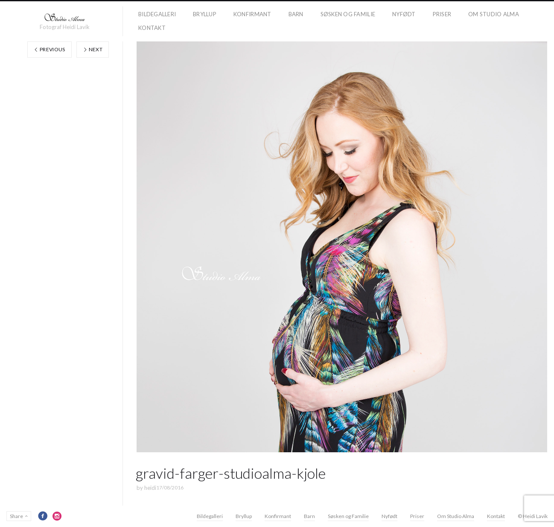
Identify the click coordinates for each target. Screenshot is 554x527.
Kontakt (152, 27)
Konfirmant (252, 14)
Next (92, 49)
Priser (442, 14)
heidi (150, 487)
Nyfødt (404, 14)
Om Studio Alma (493, 14)
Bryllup (204, 14)
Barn (296, 14)
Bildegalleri (157, 14)
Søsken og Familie (348, 14)
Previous (49, 49)
